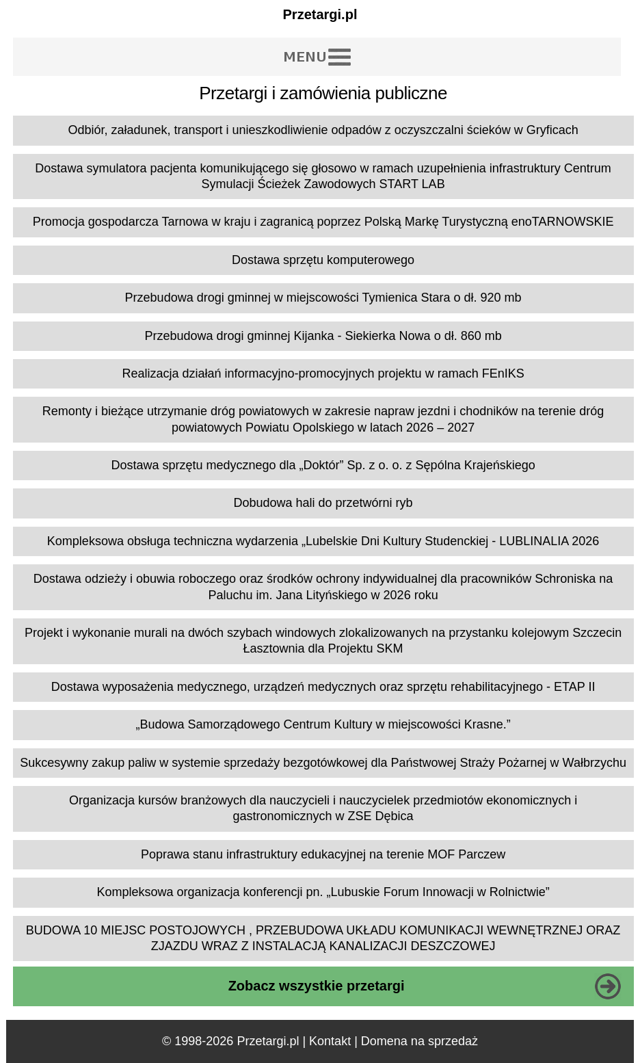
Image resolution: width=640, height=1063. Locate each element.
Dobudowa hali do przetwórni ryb (322, 503)
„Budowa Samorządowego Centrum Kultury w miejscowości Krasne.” (322, 724)
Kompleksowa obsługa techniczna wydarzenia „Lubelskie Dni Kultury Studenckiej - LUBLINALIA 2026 (323, 541)
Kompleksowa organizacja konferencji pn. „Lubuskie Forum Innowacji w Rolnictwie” (322, 892)
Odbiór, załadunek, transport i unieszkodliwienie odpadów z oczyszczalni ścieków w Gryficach (323, 130)
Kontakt (330, 1041)
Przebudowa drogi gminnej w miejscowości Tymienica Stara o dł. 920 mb (323, 297)
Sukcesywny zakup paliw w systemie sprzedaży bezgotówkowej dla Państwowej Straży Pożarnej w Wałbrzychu (323, 763)
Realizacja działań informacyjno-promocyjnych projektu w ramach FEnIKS (323, 373)
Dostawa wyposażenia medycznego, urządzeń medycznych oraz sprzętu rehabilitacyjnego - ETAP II (323, 687)
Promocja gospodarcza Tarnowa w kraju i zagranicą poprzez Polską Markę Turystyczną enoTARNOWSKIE (323, 221)
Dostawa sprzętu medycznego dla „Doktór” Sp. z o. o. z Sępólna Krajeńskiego (323, 465)
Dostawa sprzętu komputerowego (323, 260)
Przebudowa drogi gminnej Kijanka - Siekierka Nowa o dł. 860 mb (322, 336)
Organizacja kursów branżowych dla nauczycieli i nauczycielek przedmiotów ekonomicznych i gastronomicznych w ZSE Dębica (323, 808)
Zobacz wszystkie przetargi (316, 985)
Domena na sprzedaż (419, 1041)
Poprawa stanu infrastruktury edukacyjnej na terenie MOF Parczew (323, 854)
